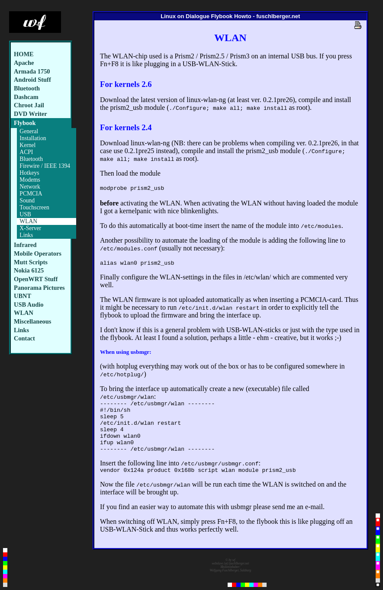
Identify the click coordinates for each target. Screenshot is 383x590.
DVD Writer (30, 113)
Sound (27, 200)
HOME (24, 54)
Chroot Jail (29, 105)
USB (25, 214)
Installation (32, 138)
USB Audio (28, 304)
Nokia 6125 (29, 270)
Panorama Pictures (39, 287)
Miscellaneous (32, 321)
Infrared (25, 244)
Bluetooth (27, 88)
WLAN (28, 221)
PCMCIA (30, 193)
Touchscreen (34, 207)
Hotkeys (29, 173)
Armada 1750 (32, 71)
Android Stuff (32, 79)
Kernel (27, 145)
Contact (24, 338)
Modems (29, 179)
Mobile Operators (37, 253)
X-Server (30, 228)
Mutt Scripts (31, 262)
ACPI (26, 152)
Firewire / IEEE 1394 (44, 166)
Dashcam (26, 96)
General (28, 131)
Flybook (24, 122)
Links (26, 235)
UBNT (22, 295)
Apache (24, 62)
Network (29, 186)
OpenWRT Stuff (36, 279)
